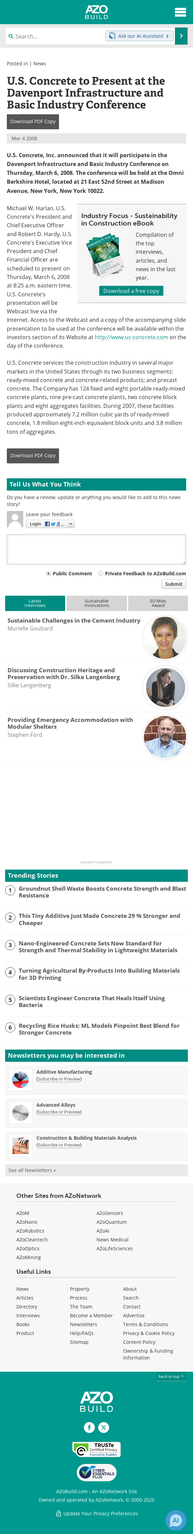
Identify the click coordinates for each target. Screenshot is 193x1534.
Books (23, 1324)
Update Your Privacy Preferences (96, 1513)
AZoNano (26, 1222)
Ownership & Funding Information (148, 1354)
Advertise (134, 1315)
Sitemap (79, 1342)
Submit (173, 584)
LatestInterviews (35, 603)
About (130, 1289)
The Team (81, 1306)
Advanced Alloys (55, 1105)
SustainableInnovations (97, 603)
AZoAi (102, 1230)
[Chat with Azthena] (176, 1520)
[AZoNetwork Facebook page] (89, 1427)
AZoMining (28, 1257)
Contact (131, 1306)
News (39, 63)
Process (78, 1297)
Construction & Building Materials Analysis (86, 1138)
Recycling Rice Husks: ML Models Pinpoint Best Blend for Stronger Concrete (99, 1029)
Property (79, 1289)
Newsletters (83, 1324)
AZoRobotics (30, 1230)
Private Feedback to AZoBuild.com (145, 573)
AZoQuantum (111, 1222)
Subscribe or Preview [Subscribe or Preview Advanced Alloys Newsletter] (59, 1112)
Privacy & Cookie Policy (149, 1333)
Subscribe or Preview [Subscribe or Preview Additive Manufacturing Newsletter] (59, 1079)
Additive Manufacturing (64, 1072)
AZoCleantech (32, 1239)
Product (25, 1333)
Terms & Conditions (145, 1324)
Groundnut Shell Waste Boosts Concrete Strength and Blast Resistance (102, 892)
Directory (26, 1306)
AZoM (22, 1213)
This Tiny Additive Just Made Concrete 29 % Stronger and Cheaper (99, 919)
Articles (24, 1297)
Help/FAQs (82, 1333)
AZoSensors (109, 1213)
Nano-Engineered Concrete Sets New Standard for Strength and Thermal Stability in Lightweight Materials (98, 947)
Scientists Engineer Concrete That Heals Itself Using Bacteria (92, 1002)
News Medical (112, 1239)
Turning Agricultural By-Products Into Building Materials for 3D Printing (99, 974)
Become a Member (91, 1315)
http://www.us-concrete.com (131, 337)
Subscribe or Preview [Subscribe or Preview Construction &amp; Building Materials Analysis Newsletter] (59, 1145)
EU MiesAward (158, 603)
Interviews (28, 1315)
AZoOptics (28, 1248)
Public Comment (72, 573)
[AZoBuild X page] (103, 1427)
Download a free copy (131, 290)
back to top (171, 1376)
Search (131, 1297)
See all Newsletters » (32, 1170)
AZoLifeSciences (114, 1248)
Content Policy (139, 1342)
